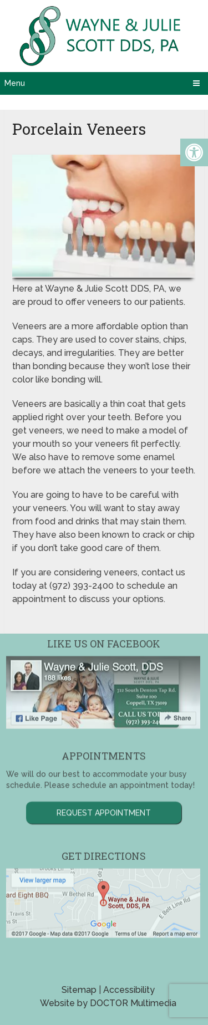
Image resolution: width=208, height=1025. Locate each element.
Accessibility (129, 990)
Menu (14, 83)
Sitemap (79, 990)
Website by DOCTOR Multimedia (108, 1003)
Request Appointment (104, 790)
